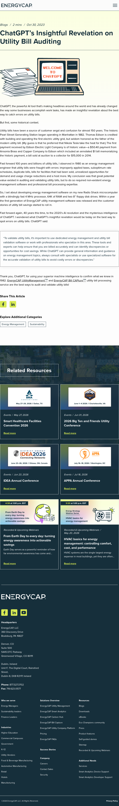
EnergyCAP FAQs (48, 739)
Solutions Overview (50, 700)
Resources (84, 700)
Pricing (43, 733)
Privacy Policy (112, 801)
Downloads (84, 711)
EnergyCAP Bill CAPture (70, 280)
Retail (4, 771)
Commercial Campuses (12, 738)
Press (81, 728)
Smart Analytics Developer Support (95, 777)
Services (83, 766)
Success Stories (48, 749)
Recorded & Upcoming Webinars (94, 750)
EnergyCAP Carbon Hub (51, 717)
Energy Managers (9, 706)
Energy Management (13, 324)
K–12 (3, 749)
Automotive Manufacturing (13, 766)
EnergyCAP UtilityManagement (27, 280)
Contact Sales (46, 769)
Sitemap (82, 744)
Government (7, 744)
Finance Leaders (9, 717)
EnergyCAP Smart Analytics (53, 711)
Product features (87, 733)
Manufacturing (8, 782)
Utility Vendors (8, 755)
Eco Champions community (92, 722)
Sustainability (37, 324)
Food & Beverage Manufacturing (16, 760)
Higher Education (9, 732)
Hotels (4, 777)
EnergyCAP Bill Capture (51, 722)
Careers (44, 763)
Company (45, 758)
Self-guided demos (88, 739)
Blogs (4, 24)
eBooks (82, 717)
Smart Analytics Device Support (94, 771)
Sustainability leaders (11, 711)
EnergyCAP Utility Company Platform (57, 728)
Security (44, 774)
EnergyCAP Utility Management (55, 706)
